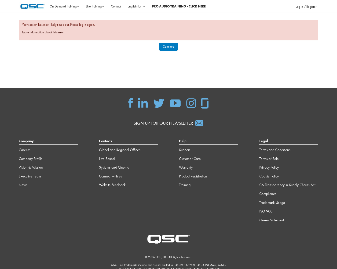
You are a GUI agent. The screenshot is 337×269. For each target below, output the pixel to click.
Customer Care (190, 158)
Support (184, 149)
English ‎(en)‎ (136, 6)
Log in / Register (306, 6)
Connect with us (110, 176)
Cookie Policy (269, 176)
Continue (168, 46)
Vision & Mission (31, 167)
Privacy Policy (269, 167)
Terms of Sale (269, 158)
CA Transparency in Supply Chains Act (287, 184)
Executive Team (30, 176)
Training (184, 184)
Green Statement (271, 220)
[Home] (32, 6)
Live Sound (107, 158)
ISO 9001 (266, 211)
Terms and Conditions (274, 149)
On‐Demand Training (64, 6)
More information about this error (43, 32)
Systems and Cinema (114, 167)
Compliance (268, 193)
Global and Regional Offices (119, 149)
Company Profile (31, 158)
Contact (116, 6)
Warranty (186, 167)
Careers (24, 149)
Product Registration (193, 176)
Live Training (95, 6)
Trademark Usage (272, 202)
